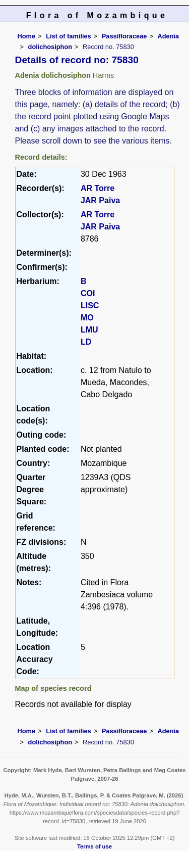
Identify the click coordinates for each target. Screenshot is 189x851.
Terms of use (94, 846)
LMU (89, 329)
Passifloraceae (124, 36)
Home (27, 36)
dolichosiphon (50, 47)
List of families (68, 36)
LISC (90, 305)
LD (86, 342)
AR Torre (97, 188)
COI (88, 293)
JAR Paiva (100, 200)
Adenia (168, 36)
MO (87, 317)
